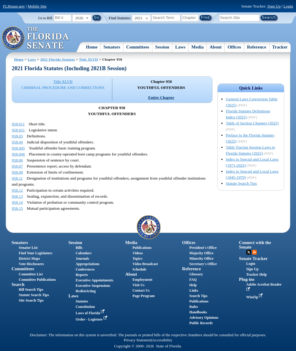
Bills (79, 248)
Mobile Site (37, 6)
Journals (82, 258)
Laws (180, 47)
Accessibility (162, 340)
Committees (137, 47)
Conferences (85, 269)
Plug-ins (246, 279)
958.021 (18, 130)
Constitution (85, 307)
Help (193, 285)
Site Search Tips (31, 300)
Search (17, 284)
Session (162, 47)
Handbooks (198, 312)
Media (198, 47)
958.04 (17, 142)
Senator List (28, 248)
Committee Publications (37, 279)
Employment (142, 279)
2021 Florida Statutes (57, 59)
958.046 (18, 154)
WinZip (255, 297)
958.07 (17, 166)
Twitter (248, 252)
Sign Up (274, 6)
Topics (137, 258)
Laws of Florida (91, 313)
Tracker (280, 47)
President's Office (203, 248)
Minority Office (201, 258)
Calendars (84, 253)
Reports (82, 275)
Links (193, 290)
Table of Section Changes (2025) (252, 123)
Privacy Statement (137, 340)
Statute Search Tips (241, 183)
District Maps (29, 258)
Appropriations (87, 264)
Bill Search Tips (31, 289)
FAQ (193, 279)
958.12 (17, 190)
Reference (256, 47)
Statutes (82, 301)
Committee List (31, 274)
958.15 (17, 208)
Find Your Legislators (35, 253)
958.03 (17, 136)
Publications (141, 248)
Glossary (196, 274)
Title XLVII (88, 59)
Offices (234, 47)
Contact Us (141, 290)
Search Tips (198, 296)
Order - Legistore (92, 319)
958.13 (17, 196)
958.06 (17, 160)
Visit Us (138, 285)
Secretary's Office (203, 264)
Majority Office (201, 253)
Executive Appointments (94, 280)
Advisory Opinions (203, 317)
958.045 (18, 148)
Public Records (201, 323)
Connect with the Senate (255, 244)
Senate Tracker (253, 258)
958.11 (17, 178)
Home (92, 47)
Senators (112, 47)
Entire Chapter (161, 97)
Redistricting (86, 291)
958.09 (17, 172)
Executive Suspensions (93, 286)
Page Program (143, 296)
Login (288, 6)
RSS (254, 252)
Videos (137, 253)
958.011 (18, 124)
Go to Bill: (45, 18)
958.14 (17, 202)
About (216, 47)
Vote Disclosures (31, 264)
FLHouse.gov (14, 6)
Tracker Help (256, 274)
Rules (193, 307)
